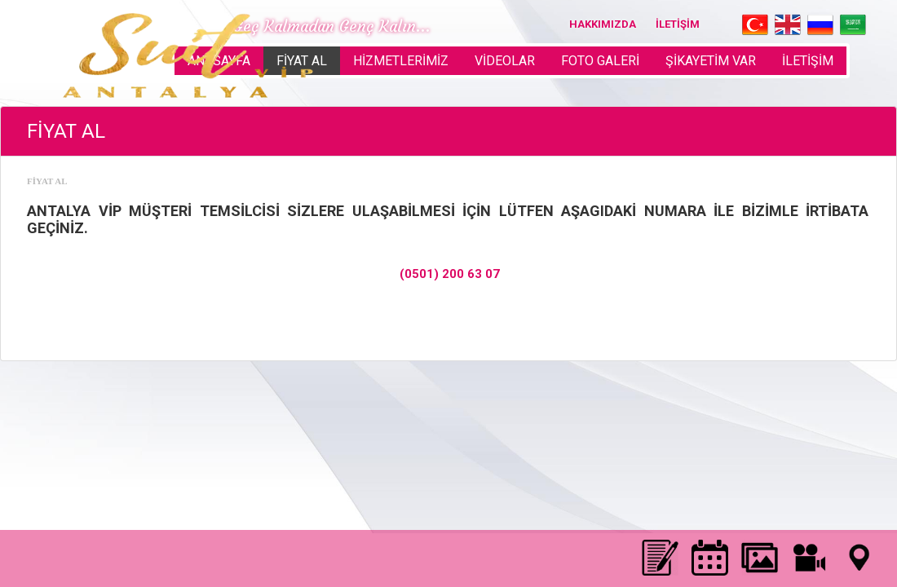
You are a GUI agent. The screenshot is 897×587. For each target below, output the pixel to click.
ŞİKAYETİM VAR (710, 60)
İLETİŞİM (678, 24)
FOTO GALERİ (600, 60)
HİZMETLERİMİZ (400, 60)
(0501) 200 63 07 (450, 274)
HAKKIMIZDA (602, 24)
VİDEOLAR (505, 60)
